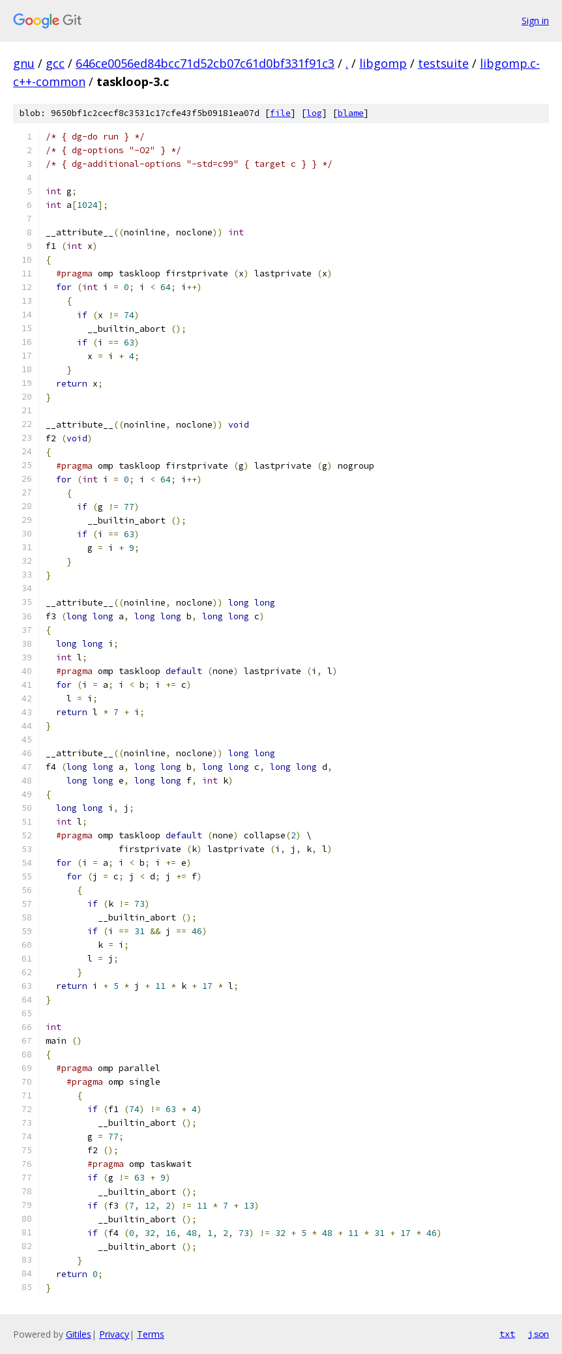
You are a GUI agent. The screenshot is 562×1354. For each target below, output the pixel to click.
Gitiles (78, 1334)
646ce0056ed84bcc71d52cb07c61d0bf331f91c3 (205, 63)
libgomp (383, 63)
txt (507, 1334)
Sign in (535, 20)
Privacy (114, 1334)
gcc (55, 63)
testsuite (443, 63)
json (538, 1334)
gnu (24, 63)
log (314, 113)
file (280, 113)
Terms (150, 1334)
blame (351, 113)
